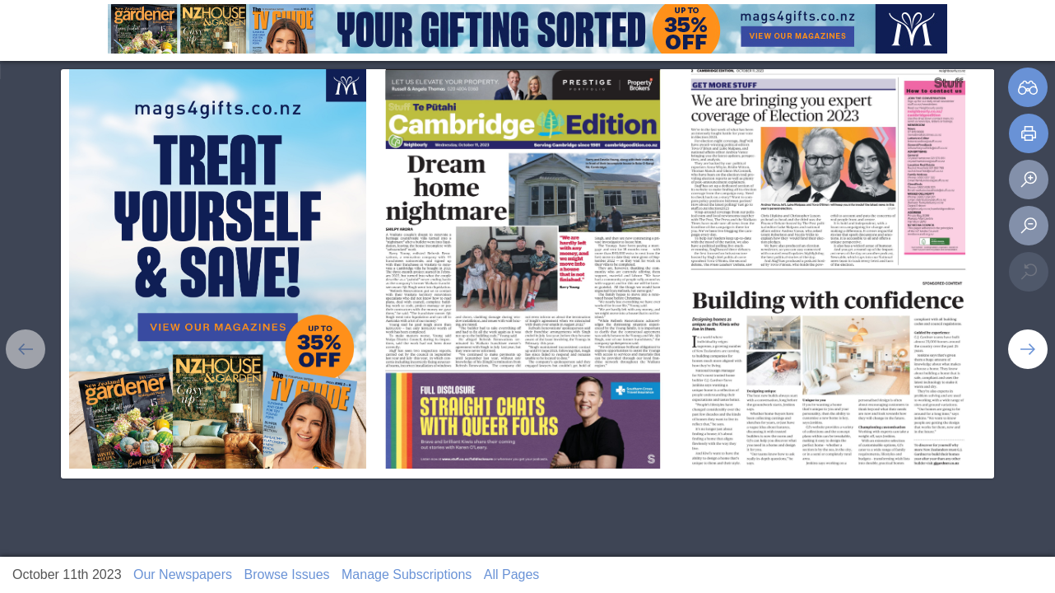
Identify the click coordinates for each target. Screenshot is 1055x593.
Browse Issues (287, 574)
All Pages (512, 574)
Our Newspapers (182, 574)
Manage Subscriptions (407, 574)
